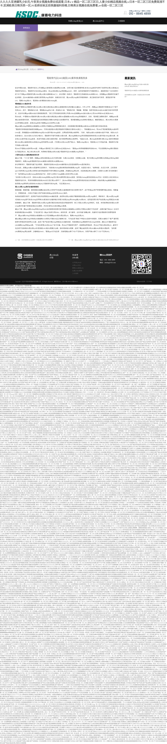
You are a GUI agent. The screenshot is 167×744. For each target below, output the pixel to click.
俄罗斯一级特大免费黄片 (139, 690)
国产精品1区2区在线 (126, 621)
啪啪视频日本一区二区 (37, 293)
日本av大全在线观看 (83, 433)
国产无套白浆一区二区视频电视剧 (27, 406)
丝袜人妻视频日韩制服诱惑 (145, 473)
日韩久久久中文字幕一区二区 (103, 559)
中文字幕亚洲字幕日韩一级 (83, 619)
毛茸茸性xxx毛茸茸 (108, 628)
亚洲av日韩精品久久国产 (112, 301)
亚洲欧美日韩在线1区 (96, 483)
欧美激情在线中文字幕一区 (37, 367)
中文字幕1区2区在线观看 (155, 409)
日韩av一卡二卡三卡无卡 (85, 566)
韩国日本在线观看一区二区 (57, 435)
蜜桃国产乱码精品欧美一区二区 (116, 452)
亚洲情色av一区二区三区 (55, 607)
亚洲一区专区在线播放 (144, 303)
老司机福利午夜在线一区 (9, 320)
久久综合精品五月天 (90, 394)
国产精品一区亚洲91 (67, 530)
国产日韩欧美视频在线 (33, 543)
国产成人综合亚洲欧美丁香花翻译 (76, 518)
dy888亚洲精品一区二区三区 (8, 440)
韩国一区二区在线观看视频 (64, 464)
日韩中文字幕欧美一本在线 (51, 681)
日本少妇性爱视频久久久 (29, 462)
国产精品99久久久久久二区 (129, 522)
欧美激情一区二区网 (19, 524)
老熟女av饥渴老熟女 (89, 479)
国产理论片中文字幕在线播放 (110, 551)
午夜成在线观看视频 (6, 671)
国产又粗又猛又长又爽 (24, 440)
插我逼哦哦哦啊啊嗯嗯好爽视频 (21, 473)
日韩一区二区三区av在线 (39, 479)
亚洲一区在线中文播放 (85, 297)
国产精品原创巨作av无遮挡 (91, 400)
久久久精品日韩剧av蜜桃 (46, 710)
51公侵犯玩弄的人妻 (6, 448)
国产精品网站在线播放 (71, 442)
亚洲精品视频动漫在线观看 (130, 617)
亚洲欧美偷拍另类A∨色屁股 (133, 539)
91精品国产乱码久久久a (88, 305)
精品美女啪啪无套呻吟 (61, 307)
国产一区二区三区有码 (86, 320)
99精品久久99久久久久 (141, 594)
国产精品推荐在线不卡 (139, 365)
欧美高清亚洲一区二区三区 (72, 739)
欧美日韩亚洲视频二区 (129, 318)
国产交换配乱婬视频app (53, 572)
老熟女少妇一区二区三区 (20, 413)
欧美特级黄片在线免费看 (107, 541)
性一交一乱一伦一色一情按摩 (56, 690)
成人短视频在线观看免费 (7, 375)
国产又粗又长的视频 (79, 359)
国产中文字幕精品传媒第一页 (153, 407)
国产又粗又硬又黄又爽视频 (118, 448)
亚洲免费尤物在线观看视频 (72, 481)
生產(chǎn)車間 (77, 271)
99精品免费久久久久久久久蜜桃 (18, 437)
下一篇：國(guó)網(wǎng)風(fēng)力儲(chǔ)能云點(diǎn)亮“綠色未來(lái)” (93, 240)
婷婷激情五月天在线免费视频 (90, 342)
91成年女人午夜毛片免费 (114, 671)
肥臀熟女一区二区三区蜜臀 (149, 384)
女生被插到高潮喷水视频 (132, 576)
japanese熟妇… (53, 359)
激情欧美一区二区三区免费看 (118, 520)
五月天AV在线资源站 (76, 450)
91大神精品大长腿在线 (155, 690)
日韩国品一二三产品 (82, 347)
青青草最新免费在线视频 (13, 417)
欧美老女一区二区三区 (130, 566)
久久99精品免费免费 (45, 615)
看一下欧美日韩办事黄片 (51, 692)
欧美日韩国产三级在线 (81, 597)
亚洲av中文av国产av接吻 (91, 303)
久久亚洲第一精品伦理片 (142, 689)
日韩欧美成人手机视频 (147, 396)
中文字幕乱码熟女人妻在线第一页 (116, 456)
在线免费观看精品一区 (58, 361)
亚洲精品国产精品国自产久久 (151, 535)
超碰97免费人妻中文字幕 (139, 720)
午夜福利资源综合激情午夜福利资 (15, 675)
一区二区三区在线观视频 (12, 611)
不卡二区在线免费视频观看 (44, 425)
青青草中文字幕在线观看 (152, 406)
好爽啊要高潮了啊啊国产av (40, 388)
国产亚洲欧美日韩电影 (45, 466)
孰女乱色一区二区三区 (139, 495)
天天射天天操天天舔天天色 (138, 561)
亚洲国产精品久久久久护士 (47, 468)
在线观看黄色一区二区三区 (86, 584)
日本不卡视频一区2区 (80, 570)
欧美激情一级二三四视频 (24, 621)
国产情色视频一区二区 (92, 295)
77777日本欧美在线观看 (141, 502)
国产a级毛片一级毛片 (154, 601)
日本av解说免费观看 (137, 334)
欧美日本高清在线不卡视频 (146, 462)
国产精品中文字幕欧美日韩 (99, 407)
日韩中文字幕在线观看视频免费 (74, 299)
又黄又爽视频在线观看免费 (58, 473)
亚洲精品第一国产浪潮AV (44, 303)
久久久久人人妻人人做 (69, 522)
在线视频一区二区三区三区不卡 (78, 415)
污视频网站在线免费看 (38, 394)
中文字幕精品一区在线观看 (32, 390)
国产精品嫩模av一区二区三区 (102, 729)
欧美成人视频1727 (53, 557)
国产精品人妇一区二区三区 (18, 378)
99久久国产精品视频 (98, 301)
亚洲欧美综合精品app (105, 533)
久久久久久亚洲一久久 (14, 535)
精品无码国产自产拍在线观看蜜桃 (25, 425)
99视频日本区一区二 (100, 741)
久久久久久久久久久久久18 (74, 417)
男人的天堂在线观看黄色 (12, 373)
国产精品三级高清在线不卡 (98, 582)
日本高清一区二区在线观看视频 (108, 599)
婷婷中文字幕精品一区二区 (90, 599)
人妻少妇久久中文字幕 (127, 301)
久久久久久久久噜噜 (138, 718)
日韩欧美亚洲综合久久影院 (33, 638)
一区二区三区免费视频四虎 (61, 376)
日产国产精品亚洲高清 (14, 561)
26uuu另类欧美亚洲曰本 (25, 735)
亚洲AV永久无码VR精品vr (60, 340)
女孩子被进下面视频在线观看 (84, 741)
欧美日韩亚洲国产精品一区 (146, 415)
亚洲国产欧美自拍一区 (134, 314)
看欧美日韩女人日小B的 (19, 603)
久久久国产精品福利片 (9, 510)
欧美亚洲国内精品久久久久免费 (27, 718)
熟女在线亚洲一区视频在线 (111, 698)
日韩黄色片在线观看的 (103, 539)
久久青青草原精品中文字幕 (122, 351)
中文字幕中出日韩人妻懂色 (124, 528)
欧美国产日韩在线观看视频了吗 (69, 489)
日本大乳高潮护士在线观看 (60, 504)
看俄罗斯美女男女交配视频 (93, 499)
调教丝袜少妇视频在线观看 (56, 667)
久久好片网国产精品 (127, 398)
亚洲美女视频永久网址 (129, 590)
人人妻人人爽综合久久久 (158, 311)
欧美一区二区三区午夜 (68, 623)
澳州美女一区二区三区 (147, 382)
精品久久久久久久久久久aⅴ (113, 318)
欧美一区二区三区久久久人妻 (69, 491)
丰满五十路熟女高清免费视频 (121, 334)
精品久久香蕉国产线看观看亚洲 (88, 640)
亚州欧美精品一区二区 (78, 499)
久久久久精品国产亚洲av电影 (15, 564)
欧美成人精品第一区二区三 (114, 326)
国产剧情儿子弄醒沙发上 (95, 545)
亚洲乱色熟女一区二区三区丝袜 (35, 530)
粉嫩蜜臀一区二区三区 (88, 448)
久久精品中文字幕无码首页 (133, 704)
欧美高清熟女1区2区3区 (138, 351)
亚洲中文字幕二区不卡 (63, 533)
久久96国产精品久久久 (125, 615)
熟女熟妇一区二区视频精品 (138, 320)
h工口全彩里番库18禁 (137, 347)
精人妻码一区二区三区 (39, 632)
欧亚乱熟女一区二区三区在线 (72, 493)
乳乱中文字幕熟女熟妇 (60, 324)
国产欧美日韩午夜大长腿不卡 (95, 402)
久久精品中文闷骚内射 (114, 433)
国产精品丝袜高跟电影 (77, 303)
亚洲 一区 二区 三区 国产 (110, 367)
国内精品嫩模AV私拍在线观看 (136, 452)
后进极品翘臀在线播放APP (130, 454)
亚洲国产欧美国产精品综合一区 (137, 603)
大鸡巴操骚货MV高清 (16, 390)
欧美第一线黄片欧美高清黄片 (17, 574)
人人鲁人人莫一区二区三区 (155, 324)
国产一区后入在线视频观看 (78, 344)
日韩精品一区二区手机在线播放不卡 (47, 353)
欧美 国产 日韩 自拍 (82, 545)
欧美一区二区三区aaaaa (7, 394)
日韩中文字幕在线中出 (89, 419)
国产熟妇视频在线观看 (126, 483)
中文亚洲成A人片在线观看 (47, 384)
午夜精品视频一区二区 (89, 539)
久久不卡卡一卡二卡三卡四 (15, 316)
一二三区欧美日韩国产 (75, 406)
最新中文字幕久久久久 (73, 361)
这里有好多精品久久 (16, 508)
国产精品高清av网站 (26, 289)
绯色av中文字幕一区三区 (107, 524)
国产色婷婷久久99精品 (93, 373)
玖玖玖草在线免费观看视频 (122, 419)
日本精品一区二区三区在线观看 (89, 466)
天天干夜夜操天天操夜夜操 (67, 371)
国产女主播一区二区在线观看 (37, 382)
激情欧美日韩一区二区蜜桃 (30, 679)
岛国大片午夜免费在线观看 (25, 297)
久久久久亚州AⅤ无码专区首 (120, 673)
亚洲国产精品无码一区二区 (80, 367)
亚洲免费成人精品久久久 (7, 452)
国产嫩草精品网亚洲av (15, 336)
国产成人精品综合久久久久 (54, 532)
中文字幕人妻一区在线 (144, 313)
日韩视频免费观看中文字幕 (28, 702)
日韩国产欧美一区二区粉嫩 (28, 611)
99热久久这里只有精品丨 (7, 361)
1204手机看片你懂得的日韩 (128, 371)
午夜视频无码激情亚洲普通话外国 (73, 532)
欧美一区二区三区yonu (67, 301)
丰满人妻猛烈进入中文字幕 (17, 371)
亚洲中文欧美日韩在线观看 (43, 595)
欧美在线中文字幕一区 (95, 689)
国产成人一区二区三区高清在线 (115, 369)
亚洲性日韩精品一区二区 (147, 487)
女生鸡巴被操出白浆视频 (25, 566)
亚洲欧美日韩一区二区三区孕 (81, 702)
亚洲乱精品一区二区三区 (144, 373)
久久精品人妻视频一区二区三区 (41, 652)
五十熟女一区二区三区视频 (97, 526)
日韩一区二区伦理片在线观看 (85, 289)
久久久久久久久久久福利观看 (152, 380)
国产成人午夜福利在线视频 (150, 431)
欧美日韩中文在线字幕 (26, 334)
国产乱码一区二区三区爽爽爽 (68, 557)
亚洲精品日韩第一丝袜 (159, 411)
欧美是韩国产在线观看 (102, 592)
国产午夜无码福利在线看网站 (26, 634)
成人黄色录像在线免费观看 (66, 454)
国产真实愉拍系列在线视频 (124, 307)
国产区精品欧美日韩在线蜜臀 (104, 510)
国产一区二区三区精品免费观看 (51, 609)
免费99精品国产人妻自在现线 (45, 373)
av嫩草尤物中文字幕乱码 (97, 462)
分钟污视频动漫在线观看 (51, 349)
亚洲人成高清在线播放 (126, 417)
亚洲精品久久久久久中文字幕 (42, 340)
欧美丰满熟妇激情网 (20, 427)
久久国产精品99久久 (12, 657)
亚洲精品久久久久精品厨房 (45, 659)
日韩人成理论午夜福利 (19, 481)
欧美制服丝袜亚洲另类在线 (54, 733)
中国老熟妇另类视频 (144, 501)
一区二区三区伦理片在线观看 (90, 553)
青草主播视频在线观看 (133, 435)
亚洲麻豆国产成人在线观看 (96, 473)
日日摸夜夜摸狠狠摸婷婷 (96, 425)
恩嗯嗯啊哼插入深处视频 (51, 626)
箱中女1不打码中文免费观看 (90, 349)
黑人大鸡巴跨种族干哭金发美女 (21, 572)
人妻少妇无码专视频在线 (85, 559)
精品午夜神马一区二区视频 (52, 421)
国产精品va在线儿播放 (105, 345)
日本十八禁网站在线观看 (7, 667)
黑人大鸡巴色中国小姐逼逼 (83, 454)
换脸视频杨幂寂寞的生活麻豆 (144, 532)
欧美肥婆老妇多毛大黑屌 (76, 340)
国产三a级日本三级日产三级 (119, 471)
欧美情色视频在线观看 (65, 359)
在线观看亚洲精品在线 (124, 663)
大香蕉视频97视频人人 (107, 429)
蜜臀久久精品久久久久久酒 (69, 727)
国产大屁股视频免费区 (146, 625)
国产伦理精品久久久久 (52, 320)
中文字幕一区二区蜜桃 (149, 563)
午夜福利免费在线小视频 (50, 371)
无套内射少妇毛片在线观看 (65, 597)
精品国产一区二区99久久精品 (37, 301)
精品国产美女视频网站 (62, 588)
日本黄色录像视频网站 (80, 318)
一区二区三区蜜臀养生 (76, 564)
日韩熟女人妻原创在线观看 (128, 303)
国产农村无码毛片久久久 (38, 313)
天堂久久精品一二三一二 (96, 650)
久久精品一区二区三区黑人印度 (98, 512)
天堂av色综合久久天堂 (146, 725)
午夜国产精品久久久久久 (7, 355)
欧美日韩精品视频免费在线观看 (104, 733)
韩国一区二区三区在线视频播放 (117, 314)
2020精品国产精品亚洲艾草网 (114, 632)
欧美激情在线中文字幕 (74, 382)
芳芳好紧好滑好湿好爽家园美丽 (110, 373)
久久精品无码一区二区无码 (28, 551)
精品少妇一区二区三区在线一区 (26, 303)
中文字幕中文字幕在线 (71, 444)
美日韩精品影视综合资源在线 (12, 462)
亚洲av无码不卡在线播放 (90, 417)
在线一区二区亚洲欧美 (119, 345)
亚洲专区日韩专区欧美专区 (131, 669)
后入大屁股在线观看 (80, 530)
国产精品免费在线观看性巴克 (78, 504)
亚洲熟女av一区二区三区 (147, 692)
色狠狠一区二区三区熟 (48, 508)
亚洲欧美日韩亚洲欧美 (19, 493)
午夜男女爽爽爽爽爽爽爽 (24, 677)
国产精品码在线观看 (84, 322)
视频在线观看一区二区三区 (72, 305)
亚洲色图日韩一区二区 (154, 685)
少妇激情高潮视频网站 (32, 456)
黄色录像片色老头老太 (70, 547)
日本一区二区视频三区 (68, 723)
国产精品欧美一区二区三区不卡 (134, 361)
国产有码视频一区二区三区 (116, 512)
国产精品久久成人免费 (114, 454)
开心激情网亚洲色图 (62, 345)
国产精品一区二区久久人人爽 (31, 535)
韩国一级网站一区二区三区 (113, 497)
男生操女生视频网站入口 (112, 392)
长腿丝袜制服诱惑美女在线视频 (99, 421)
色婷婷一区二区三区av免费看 (38, 526)
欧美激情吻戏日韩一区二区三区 (50, 470)
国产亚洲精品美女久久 (43, 338)
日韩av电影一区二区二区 (119, 694)
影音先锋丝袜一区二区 (92, 423)
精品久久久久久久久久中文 (35, 568)
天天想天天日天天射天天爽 (59, 446)
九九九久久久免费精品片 (112, 425)
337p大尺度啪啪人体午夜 (150, 402)
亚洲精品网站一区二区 (55, 297)
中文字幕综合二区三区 (22, 355)
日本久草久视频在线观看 (19, 345)
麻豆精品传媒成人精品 (58, 725)
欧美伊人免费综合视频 (160, 477)
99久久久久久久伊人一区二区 (52, 437)
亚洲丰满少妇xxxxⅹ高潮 (93, 636)
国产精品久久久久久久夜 (154, 603)
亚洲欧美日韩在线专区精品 (48, 396)
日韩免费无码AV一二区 (26, 299)
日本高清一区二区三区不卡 (121, 427)
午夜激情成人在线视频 (51, 355)
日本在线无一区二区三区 (70, 297)
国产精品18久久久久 (133, 692)
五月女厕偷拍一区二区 (79, 568)
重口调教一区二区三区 (100, 353)
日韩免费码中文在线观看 (115, 297)
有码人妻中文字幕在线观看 (92, 380)
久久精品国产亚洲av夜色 (17, 409)
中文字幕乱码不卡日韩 (125, 458)
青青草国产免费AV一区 (18, 530)
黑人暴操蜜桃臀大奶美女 (151, 378)
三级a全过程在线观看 (106, 295)
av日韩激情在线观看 (27, 607)
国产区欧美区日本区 (121, 543)
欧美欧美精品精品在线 (98, 613)
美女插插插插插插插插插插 (116, 576)
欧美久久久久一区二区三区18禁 (10, 289)
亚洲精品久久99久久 (86, 611)
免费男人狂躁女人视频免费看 (39, 359)
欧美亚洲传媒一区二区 (136, 355)
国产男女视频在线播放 (152, 427)
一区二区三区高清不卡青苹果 (121, 320)
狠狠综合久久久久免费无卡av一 (145, 597)
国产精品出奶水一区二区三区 (47, 464)
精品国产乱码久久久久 (110, 375)
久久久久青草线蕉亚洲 (124, 530)
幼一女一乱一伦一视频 (14, 330)
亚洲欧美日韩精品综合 (127, 526)
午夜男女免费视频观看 (54, 623)
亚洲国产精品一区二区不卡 (44, 417)
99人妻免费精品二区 (135, 510)
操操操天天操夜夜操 (25, 555)
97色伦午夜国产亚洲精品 (89, 382)
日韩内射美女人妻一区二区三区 (114, 316)
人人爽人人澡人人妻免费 (18, 665)
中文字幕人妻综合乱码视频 (113, 299)
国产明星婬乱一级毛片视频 (94, 446)
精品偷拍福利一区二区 (17, 353)
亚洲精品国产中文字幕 (107, 423)
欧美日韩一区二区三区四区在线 (154, 438)
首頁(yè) (33, 69)
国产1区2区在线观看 (32, 685)
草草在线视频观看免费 (104, 694)
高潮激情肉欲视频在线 (140, 685)
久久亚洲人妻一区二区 (30, 541)
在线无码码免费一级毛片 (114, 309)
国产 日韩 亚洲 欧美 (125, 601)
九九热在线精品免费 (56, 338)
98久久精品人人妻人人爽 (36, 471)
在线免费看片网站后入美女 (15, 291)
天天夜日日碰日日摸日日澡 (95, 714)
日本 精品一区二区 (84, 378)
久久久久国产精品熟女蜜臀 (26, 332)
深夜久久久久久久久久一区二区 (35, 409)
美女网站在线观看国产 (14, 578)
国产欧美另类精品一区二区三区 (20, 720)
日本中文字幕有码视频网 (9, 566)
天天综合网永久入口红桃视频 (71, 351)
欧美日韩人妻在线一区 (127, 425)
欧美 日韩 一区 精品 (82, 628)
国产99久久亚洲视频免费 (38, 375)
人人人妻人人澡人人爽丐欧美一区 (37, 322)
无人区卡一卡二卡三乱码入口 (64, 630)
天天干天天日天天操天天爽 (157, 392)
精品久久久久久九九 (98, 710)
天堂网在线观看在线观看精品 (131, 357)
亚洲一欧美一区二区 (142, 564)
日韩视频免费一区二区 (66, 404)
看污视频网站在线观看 (151, 293)
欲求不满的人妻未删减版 (16, 615)
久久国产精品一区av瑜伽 (14, 380)
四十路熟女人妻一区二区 (11, 305)
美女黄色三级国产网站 (64, 367)
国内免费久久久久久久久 (153, 524)
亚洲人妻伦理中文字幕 (149, 584)
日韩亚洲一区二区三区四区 (94, 357)
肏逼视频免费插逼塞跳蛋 (54, 522)
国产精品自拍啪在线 (16, 307)
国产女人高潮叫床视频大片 (107, 349)
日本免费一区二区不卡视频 (112, 654)
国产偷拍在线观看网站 (92, 359)
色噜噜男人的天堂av (107, 332)
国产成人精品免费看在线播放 (11, 324)
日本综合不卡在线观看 (23, 557)
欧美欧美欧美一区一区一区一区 (109, 313)
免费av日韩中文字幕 (114, 464)
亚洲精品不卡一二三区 (113, 526)
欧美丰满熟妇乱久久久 (153, 530)
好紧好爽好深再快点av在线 (74, 400)
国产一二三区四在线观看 (98, 291)
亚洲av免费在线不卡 (82, 438)
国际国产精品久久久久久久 (110, 499)
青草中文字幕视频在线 (74, 475)
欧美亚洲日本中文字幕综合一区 (53, 293)
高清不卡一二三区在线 (101, 361)
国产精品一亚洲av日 (134, 729)
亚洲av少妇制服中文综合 (12, 340)
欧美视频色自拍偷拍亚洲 (52, 392)
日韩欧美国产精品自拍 (133, 646)
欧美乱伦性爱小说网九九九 (85, 625)
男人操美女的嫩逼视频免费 (90, 388)
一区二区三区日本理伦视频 (147, 549)
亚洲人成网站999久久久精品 (100, 355)
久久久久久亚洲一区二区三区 (125, 411)
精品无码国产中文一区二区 (126, 689)
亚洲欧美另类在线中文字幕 (98, 433)
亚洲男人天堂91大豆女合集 (24, 361)
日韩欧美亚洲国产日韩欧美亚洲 (108, 442)
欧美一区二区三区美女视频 (39, 342)
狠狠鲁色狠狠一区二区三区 (91, 541)
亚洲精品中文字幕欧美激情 (10, 555)
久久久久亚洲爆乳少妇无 (50, 516)
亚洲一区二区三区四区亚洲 (72, 342)
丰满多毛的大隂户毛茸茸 (153, 351)
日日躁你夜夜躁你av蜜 (62, 398)
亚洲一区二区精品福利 (130, 462)
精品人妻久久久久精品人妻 (12, 376)
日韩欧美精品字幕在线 (122, 524)
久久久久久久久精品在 (105, 427)
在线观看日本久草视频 (11, 392)
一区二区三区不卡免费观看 (141, 291)
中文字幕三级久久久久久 (10, 640)
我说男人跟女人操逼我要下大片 (124, 700)
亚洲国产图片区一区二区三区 (91, 675)
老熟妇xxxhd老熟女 (59, 580)
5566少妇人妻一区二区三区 (113, 710)
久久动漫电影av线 (26, 725)
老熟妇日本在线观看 (22, 452)
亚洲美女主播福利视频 (145, 309)
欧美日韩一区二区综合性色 (145, 318)
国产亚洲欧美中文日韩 (87, 514)
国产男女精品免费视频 (64, 663)
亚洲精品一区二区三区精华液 (69, 563)
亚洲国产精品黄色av (54, 716)
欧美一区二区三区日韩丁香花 (105, 605)
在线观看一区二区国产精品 (115, 516)
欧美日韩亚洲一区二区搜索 (61, 425)
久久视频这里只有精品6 (116, 361)
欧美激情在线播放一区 (51, 404)
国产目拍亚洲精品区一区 (42, 386)
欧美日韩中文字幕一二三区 (75, 380)
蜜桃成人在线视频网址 (134, 305)
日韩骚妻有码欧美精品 (10, 518)
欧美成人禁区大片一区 (84, 501)
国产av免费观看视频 (155, 289)
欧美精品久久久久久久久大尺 (99, 338)
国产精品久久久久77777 (12, 694)
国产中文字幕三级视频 (7, 313)
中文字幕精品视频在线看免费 (107, 388)
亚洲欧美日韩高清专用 (87, 578)
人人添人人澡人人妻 (99, 369)
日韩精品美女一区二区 (46, 295)
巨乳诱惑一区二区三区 (82, 704)
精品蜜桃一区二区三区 (140, 570)
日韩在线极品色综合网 (98, 617)
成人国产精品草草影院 (48, 390)
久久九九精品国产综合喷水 (68, 692)
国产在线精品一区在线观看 (38, 741)
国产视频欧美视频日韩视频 (45, 630)
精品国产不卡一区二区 (123, 580)
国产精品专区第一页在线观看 (64, 316)
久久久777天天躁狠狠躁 (14, 295)
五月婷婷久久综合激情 (69, 409)
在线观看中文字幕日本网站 (40, 440)
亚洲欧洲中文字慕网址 (43, 561)
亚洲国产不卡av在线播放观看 (100, 437)
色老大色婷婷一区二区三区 (35, 692)
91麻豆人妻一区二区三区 (101, 289)
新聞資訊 (26, 28)
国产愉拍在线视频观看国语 (118, 413)
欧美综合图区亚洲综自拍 (7, 547)
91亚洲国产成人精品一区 (23, 375)
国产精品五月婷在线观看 (69, 437)
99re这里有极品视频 (17, 687)
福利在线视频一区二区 (122, 508)
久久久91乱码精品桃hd (30, 708)
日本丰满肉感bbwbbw (25, 727)
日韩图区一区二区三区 (61, 363)
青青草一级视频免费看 (130, 650)
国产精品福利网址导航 (54, 347)
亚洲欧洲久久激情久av (157, 307)
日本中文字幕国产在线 (132, 390)
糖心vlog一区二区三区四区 (11, 314)
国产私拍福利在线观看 (86, 595)
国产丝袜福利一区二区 (156, 568)
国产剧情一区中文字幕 (100, 549)
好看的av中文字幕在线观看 (94, 468)
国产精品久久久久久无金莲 (48, 314)
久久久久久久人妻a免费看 (75, 679)
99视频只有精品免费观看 (159, 301)
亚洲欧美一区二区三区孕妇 (21, 309)
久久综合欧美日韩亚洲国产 (56, 299)
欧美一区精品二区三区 (26, 305)
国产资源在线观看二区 (34, 411)
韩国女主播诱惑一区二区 (139, 601)
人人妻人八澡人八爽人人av (21, 584)
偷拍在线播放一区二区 (95, 415)
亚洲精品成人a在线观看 (80, 537)
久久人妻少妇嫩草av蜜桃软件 (19, 681)
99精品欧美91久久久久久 (116, 338)
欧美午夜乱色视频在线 (131, 316)
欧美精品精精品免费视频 (137, 427)
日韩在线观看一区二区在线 (123, 311)
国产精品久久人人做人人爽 (51, 671)
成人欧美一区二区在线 (145, 297)
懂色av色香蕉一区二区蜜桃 (37, 592)
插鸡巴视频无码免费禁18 (120, 559)
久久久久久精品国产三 (114, 522)
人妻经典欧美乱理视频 (39, 555)
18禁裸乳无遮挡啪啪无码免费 (88, 311)
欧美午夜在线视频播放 (67, 452)
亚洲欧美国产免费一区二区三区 (86, 409)
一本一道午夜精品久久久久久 (93, 340)
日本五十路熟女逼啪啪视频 (22, 470)
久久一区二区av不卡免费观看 (88, 607)
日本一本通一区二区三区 (57, 611)
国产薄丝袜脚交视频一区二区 (32, 588)
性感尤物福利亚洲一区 (60, 539)
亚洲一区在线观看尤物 (124, 324)
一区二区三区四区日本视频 (155, 541)
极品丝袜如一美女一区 (152, 663)
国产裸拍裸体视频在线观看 (54, 409)
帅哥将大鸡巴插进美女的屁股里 (138, 332)
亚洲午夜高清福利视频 (110, 723)
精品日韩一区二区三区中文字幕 (119, 355)
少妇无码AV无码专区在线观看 (46, 328)
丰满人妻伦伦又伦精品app (48, 590)
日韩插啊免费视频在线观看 (144, 716)
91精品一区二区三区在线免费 (32, 576)
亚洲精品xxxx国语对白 (32, 357)
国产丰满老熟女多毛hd (94, 518)
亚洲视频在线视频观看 (94, 570)
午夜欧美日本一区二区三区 (82, 291)
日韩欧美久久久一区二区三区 (127, 599)
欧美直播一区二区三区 (136, 380)
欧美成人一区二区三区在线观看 (114, 402)
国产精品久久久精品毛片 (100, 566)
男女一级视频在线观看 (31, 466)
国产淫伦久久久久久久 (58, 553)
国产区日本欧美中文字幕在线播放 (34, 687)
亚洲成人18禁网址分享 (102, 520)
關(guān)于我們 (49, 28)
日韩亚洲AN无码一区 (155, 394)
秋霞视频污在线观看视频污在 (131, 326)
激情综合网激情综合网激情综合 (94, 299)
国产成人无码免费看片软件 (13, 450)
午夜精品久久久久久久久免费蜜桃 (120, 491)
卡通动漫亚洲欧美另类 (111, 545)
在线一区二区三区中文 (140, 398)
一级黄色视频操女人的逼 (40, 289)
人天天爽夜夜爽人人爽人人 (123, 675)
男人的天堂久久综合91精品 (73, 644)
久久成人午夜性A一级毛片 (154, 615)
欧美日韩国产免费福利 (50, 603)
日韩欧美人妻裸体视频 (112, 586)
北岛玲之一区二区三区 (69, 330)
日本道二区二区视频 (82, 683)
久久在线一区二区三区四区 (151, 489)
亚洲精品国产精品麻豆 (34, 617)
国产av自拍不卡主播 (69, 338)
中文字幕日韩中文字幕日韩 (61, 303)
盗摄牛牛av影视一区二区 (84, 431)
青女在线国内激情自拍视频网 (36, 669)
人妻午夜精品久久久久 (39, 444)
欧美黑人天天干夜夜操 (142, 392)
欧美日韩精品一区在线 (128, 710)
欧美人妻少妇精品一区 (33, 537)
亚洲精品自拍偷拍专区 (97, 316)
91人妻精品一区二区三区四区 (37, 347)
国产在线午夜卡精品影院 (19, 411)
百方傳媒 (149, 281)
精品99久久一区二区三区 (40, 311)
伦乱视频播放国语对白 (114, 549)
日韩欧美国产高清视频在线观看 (18, 654)
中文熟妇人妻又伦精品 (60, 334)
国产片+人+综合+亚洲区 (16, 460)
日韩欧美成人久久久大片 (20, 526)
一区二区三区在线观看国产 (142, 307)
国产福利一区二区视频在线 (56, 729)
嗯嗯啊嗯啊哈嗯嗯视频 (11, 311)
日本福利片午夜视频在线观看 (136, 466)
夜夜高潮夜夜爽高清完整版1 (145, 371)
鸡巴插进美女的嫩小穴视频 (117, 493)
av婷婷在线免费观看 (43, 611)
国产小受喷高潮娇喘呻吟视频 (18, 369)
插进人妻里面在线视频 (55, 289)
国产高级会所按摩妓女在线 (59, 406)
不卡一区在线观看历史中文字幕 (109, 303)
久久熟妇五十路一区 (9, 444)
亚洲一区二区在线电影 (59, 675)
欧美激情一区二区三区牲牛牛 (80, 314)
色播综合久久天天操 (9, 621)
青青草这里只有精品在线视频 (109, 342)
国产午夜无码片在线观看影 (64, 590)
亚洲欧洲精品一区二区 (127, 532)
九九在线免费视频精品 (64, 698)
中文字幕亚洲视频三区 (78, 698)
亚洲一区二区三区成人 (45, 599)
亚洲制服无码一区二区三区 (129, 464)
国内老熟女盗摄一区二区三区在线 (19, 559)
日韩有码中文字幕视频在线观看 (18, 301)
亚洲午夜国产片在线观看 (152, 479)
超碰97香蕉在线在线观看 (39, 706)
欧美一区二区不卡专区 (104, 673)
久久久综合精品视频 (81, 477)
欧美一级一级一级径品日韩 (15, 477)
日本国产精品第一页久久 (94, 384)
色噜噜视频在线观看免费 (53, 656)
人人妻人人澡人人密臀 (127, 386)
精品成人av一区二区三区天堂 (154, 345)
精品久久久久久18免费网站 (23, 706)
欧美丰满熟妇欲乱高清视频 (114, 438)
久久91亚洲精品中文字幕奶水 (73, 419)
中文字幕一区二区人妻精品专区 (85, 623)
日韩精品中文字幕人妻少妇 (54, 394)
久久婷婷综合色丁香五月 (49, 646)
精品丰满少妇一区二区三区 (101, 444)
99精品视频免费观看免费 (29, 464)
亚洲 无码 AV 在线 (113, 330)
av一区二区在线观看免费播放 (130, 299)
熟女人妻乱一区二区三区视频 (142, 417)
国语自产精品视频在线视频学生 (60, 648)
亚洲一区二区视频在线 (28, 338)
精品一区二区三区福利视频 (152, 514)
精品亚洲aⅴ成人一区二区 (80, 390)
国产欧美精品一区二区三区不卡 (112, 384)
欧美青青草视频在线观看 (57, 644)
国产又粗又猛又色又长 (14, 679)
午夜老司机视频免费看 (120, 450)
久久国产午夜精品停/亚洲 (56, 342)
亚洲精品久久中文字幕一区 (76, 295)
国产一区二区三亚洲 (92, 533)
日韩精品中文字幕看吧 (123, 376)
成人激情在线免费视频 (109, 495)
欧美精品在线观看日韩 (46, 376)
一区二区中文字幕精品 (75, 541)
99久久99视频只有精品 (154, 520)
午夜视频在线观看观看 (47, 535)
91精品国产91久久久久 (152, 580)
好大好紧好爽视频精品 (148, 512)
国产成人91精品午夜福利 (31, 495)
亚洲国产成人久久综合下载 (36, 404)
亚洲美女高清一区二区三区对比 (129, 698)
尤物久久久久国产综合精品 (65, 326)
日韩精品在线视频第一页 (78, 365)
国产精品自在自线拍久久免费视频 (133, 438)
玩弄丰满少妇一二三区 (31, 615)
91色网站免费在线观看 (51, 574)
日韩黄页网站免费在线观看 (116, 547)
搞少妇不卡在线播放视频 (77, 533)
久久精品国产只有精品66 (157, 446)
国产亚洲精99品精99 (25, 388)
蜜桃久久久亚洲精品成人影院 (79, 425)
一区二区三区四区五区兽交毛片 (153, 355)
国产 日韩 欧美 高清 (45, 406)
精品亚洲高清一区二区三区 (8, 400)
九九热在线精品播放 (96, 723)
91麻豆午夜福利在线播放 (147, 299)
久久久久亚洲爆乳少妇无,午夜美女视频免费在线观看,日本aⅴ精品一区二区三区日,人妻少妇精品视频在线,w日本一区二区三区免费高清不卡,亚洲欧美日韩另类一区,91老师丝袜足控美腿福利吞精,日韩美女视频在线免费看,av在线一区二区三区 (72, 287)
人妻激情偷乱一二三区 (65, 555)
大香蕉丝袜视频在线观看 (39, 729)
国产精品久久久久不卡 (14, 696)
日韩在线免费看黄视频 (145, 516)
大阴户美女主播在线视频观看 (11, 551)
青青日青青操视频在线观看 (54, 407)
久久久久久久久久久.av (27, 386)
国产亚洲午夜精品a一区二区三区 (57, 375)
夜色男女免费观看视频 (102, 413)
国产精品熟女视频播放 (83, 338)
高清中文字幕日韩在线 (25, 623)
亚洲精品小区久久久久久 (41, 305)
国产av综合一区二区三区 (51, 491)
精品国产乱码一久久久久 (43, 613)
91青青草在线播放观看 (35, 437)
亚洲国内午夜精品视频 (40, 299)
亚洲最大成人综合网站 (63, 365)
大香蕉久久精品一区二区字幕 (57, 601)
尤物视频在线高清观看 (74, 659)
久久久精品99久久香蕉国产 (125, 404)
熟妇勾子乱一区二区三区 (16, 433)
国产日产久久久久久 (105, 644)
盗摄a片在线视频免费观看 (48, 365)
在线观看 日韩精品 (127, 291)
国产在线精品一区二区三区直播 (119, 289)
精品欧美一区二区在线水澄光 (138, 471)
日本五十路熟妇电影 (53, 621)
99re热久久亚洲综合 (126, 365)
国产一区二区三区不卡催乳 (35, 349)
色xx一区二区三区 (130, 716)
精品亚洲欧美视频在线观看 (88, 543)
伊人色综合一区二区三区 (63, 402)
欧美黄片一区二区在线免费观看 (108, 417)
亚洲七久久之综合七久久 (18, 537)
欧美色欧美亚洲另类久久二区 (96, 630)
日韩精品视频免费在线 (111, 347)
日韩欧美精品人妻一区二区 (118, 435)
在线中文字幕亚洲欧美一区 (22, 644)
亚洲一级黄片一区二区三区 (23, 394)
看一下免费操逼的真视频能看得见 (84, 510)
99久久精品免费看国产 (60, 466)
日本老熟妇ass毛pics (62, 508)
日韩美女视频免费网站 (110, 530)
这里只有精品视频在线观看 (84, 371)
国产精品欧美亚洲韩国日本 (119, 382)
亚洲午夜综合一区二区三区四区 (139, 508)
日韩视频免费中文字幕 (90, 615)
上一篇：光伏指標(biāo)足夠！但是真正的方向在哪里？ (34, 240)
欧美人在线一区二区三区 (96, 347)
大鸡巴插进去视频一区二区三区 (147, 464)
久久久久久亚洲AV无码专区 (91, 440)
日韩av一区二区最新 (159, 373)
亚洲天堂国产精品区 (79, 423)
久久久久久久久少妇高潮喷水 (66, 396)
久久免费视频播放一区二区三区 (11, 423)
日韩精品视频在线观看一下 (65, 291)
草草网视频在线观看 (108, 380)
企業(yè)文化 (76, 265)
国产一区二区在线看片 (26, 311)
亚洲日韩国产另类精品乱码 (119, 406)
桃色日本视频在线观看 (55, 322)
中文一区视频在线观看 (29, 328)
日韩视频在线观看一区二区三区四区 (38, 481)
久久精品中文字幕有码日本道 (148, 607)
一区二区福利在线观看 (115, 590)
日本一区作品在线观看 (113, 611)
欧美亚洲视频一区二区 (136, 349)
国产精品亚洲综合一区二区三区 (80, 386)
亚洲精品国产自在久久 (138, 605)
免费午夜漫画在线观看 (10, 729)
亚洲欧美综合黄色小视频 (94, 504)
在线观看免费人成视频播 (37, 720)
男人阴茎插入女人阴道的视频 (64, 510)
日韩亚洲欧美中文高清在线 (42, 694)
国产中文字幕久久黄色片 (85, 353)
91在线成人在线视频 (106, 359)
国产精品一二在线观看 (152, 466)
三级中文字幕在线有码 (113, 731)
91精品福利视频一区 (13, 580)
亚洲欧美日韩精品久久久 (63, 468)
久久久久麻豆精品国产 (65, 537)
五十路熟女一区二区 (67, 421)
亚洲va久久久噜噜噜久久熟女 (40, 473)
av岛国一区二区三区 (132, 460)
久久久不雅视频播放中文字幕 (82, 671)
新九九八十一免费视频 (116, 431)
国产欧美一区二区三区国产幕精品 (77, 512)
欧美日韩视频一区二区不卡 (33, 609)
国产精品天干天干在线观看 (111, 446)
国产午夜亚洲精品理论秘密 (101, 638)
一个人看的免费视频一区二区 (30, 376)
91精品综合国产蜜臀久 (41, 297)
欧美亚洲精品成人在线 (95, 367)
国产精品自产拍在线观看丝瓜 (43, 324)
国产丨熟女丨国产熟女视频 (152, 673)
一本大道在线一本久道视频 (86, 592)
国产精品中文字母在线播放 (136, 450)
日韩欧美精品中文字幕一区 (149, 448)
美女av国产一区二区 (93, 344)
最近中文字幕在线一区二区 (155, 423)
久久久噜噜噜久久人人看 (158, 590)
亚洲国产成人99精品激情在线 (152, 687)
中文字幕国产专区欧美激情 (130, 433)
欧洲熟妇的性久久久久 (131, 297)
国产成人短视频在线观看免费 (98, 574)
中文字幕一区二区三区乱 (135, 543)
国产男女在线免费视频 (142, 425)
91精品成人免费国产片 (37, 642)
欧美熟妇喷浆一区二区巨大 (69, 687)
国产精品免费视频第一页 (142, 526)
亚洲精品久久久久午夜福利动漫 (81, 710)
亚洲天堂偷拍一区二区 (68, 347)
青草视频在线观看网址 (21, 347)
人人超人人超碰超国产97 (145, 553)
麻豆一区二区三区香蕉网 (55, 479)
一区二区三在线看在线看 (124, 388)
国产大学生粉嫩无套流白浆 (136, 479)
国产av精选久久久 (17, 363)
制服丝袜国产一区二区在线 (121, 561)
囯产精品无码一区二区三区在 (157, 398)
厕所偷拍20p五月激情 (110, 714)
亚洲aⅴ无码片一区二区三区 (127, 313)
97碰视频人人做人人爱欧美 (64, 328)
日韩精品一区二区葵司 (101, 330)
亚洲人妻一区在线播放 (131, 516)
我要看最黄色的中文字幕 (70, 322)
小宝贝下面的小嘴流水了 (134, 413)
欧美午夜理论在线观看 (133, 487)
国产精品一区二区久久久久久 (84, 396)
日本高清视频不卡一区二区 (104, 305)
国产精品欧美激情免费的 (70, 311)
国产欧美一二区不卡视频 (34, 326)
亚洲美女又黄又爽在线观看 (105, 311)
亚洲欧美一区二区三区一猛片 (77, 363)
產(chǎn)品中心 (98, 21)
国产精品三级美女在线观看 (97, 326)
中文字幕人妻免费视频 (39, 623)
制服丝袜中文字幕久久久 (33, 597)
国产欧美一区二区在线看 (16, 704)
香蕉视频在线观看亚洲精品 (68, 716)
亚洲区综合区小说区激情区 (126, 342)
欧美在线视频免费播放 (99, 557)
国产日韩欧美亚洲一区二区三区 (47, 619)
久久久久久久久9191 (69, 289)
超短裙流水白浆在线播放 (110, 502)
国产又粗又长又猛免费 (69, 696)
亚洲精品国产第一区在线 (117, 421)
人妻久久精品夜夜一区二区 (125, 504)
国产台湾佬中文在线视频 (98, 522)
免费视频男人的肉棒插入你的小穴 (13, 318)
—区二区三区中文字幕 (35, 452)
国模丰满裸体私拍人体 (118, 625)
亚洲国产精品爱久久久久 (36, 413)
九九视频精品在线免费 (40, 485)
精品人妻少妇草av (120, 628)
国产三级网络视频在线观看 (28, 499)
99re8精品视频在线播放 (79, 402)
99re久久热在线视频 (25, 392)
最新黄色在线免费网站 (21, 421)
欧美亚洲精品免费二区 (38, 448)
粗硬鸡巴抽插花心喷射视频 (34, 371)
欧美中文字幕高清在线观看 (10, 334)
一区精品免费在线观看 (104, 382)
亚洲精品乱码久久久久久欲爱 (107, 376)
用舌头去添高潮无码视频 (27, 373)
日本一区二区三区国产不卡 (42, 553)
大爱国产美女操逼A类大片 (70, 460)
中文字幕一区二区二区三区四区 (64, 487)
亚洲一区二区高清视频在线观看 (112, 357)
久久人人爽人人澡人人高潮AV (82, 590)
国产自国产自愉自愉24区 (109, 634)
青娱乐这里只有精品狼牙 (19, 326)
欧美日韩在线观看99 (85, 727)
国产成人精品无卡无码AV (111, 601)
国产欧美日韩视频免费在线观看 (27, 659)
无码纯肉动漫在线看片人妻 (11, 415)
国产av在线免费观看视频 (32, 683)
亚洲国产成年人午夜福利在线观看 (97, 576)
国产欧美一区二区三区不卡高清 (154, 344)
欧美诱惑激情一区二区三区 (153, 369)
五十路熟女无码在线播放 (156, 367)
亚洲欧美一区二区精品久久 (104, 479)
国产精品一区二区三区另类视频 (150, 435)
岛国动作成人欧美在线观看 (38, 442)
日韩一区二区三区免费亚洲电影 (31, 578)
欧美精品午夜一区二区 (33, 365)
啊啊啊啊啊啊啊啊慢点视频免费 (69, 320)
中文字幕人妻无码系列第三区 (146, 611)
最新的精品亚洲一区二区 (107, 466)
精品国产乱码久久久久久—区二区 (99, 336)
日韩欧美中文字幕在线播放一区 (144, 504)
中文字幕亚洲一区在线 (18, 543)
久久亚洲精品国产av (122, 541)
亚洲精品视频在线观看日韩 (110, 570)
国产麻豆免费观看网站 (91, 663)
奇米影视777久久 (46, 675)
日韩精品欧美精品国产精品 (90, 313)
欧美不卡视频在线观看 (137, 514)
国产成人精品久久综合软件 (140, 675)
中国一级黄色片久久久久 (97, 456)
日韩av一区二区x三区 (105, 293)
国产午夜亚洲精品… (99, 632)
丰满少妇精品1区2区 (141, 582)
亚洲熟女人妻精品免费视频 (143, 301)
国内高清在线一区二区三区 (125, 739)
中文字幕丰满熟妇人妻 (28, 423)
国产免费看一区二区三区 (129, 309)
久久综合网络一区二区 (88, 435)
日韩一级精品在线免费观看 (113, 555)
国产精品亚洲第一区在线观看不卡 (138, 295)
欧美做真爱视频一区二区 (10, 690)
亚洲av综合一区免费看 (144, 590)
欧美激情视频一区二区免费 (128, 473)
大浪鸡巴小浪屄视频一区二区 (22, 448)
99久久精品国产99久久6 (146, 316)
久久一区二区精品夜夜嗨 (81, 421)
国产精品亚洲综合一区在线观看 (144, 386)
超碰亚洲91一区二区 (77, 663)
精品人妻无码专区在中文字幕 (123, 588)
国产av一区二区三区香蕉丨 (43, 380)
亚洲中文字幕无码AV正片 (12, 398)
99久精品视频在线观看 (10, 446)
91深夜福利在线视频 (151, 586)
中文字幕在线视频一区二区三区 (43, 334)
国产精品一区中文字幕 (78, 468)
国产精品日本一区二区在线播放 (153, 349)
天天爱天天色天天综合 (75, 539)
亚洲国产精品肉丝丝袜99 (114, 485)
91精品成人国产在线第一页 (131, 671)
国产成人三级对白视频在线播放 (143, 330)
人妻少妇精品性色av (144, 650)
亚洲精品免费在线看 (38, 392)
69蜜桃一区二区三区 (144, 340)
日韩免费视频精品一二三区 (155, 471)
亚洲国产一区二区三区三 (100, 493)
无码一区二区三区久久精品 (54, 493)
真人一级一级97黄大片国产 (157, 737)
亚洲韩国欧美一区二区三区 (144, 551)
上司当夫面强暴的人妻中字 (23, 514)
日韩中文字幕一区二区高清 (95, 318)
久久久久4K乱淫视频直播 (75, 700)
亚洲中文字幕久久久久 (21, 497)
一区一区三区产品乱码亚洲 (69, 470)
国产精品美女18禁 (31, 487)
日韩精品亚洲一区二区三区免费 (14, 506)
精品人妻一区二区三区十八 (88, 351)
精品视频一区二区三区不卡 (121, 293)
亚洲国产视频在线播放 (112, 473)
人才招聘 (75, 273)
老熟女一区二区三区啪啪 (139, 324)
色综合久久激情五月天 (24, 435)
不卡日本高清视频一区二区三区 (51, 460)
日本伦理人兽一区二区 (84, 355)
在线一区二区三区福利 (80, 714)
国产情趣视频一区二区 (154, 400)
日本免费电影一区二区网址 (18, 663)
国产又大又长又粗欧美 (40, 727)
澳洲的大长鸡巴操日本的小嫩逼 (58, 388)
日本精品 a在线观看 (67, 309)
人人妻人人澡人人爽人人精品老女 (88, 293)
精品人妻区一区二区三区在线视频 (70, 349)
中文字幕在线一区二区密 (45, 702)
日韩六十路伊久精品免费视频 (77, 446)
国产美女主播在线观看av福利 (53, 369)
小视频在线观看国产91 (141, 404)
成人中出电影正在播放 (67, 392)
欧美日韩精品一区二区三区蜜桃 (17, 669)
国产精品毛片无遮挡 (48, 576)
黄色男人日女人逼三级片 (13, 512)
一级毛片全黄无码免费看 (65, 483)
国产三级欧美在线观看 (64, 314)
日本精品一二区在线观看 (126, 502)
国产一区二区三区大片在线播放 (73, 479)
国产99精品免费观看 (114, 501)
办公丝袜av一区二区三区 (41, 625)
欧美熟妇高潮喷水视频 (18, 365)
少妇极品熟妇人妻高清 (136, 673)
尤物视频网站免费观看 (126, 586)
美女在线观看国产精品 (77, 685)
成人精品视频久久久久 (14, 464)
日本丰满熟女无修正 (53, 301)
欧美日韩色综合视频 (53, 563)
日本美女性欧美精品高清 (150, 648)
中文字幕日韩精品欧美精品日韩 (119, 592)
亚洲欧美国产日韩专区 (61, 427)
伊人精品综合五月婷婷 (128, 654)
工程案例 (121, 21)
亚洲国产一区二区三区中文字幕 (29, 314)
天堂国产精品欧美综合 (81, 326)
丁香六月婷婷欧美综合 (112, 322)
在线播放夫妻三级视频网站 (104, 561)
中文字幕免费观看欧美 (147, 669)
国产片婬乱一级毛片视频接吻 (33, 433)
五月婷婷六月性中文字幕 (124, 495)
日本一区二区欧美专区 (97, 392)
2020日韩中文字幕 (139, 586)
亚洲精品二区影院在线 (20, 617)
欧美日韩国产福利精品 (135, 559)
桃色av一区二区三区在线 (109, 404)
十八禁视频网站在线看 (118, 460)
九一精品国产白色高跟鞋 (158, 501)
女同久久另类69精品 (148, 413)
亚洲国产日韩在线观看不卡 (97, 683)
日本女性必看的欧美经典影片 (37, 563)
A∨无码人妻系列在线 (136, 293)
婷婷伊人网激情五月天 (113, 386)
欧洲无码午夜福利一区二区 (51, 452)
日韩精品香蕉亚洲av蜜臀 (16, 495)
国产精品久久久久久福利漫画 (87, 460)
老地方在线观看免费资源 (113, 557)
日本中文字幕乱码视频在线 (127, 537)
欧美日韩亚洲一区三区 (17, 344)
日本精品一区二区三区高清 (97, 390)
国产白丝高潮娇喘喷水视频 (63, 586)
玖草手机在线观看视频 (107, 400)
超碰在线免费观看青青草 (89, 334)
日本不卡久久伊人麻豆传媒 (85, 330)
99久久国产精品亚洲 (79, 357)
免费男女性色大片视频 (75, 605)
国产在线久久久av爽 (125, 347)
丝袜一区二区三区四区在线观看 (60, 386)
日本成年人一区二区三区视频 (17, 685)
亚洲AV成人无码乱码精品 (139, 468)
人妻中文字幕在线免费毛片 (94, 601)
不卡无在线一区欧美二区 (84, 632)
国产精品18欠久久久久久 (66, 477)
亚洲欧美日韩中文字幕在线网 (36, 532)
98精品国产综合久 (30, 353)
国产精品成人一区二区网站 (152, 361)
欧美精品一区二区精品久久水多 (67, 433)
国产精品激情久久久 (59, 417)
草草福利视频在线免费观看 (45, 415)
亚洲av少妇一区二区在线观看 (116, 378)
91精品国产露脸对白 (113, 371)
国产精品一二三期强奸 (156, 425)
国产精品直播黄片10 (64, 458)
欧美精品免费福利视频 (28, 502)
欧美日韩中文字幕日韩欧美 (101, 431)
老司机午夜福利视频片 (77, 528)
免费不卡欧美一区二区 (108, 508)
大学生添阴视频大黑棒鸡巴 (121, 359)
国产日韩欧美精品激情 (93, 568)
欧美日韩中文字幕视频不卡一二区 (66, 520)
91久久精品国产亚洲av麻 (123, 720)
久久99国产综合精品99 (35, 671)
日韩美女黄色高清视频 (120, 295)
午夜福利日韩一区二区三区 (20, 367)
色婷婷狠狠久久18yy (91, 376)
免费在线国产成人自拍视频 (13, 328)
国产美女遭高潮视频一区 (156, 295)
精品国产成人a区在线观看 (14, 458)
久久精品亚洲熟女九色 (99, 696)
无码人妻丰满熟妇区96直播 (18, 351)
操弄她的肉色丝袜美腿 (50, 433)
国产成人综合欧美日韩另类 (17, 402)
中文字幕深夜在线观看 (114, 291)
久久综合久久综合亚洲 (131, 338)
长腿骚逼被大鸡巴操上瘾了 (38, 309)
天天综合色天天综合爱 (154, 320)
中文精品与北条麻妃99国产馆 (114, 650)
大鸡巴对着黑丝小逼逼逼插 (156, 468)
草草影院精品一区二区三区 (86, 413)
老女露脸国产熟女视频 (65, 318)
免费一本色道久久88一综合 (105, 394)
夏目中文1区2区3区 (14, 607)
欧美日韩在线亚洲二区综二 (75, 324)
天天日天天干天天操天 (63, 344)
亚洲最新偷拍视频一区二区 (112, 708)
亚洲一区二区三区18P (34, 698)
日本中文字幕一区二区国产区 (48, 454)
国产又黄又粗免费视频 (84, 557)
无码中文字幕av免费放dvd (140, 458)
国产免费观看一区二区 (94, 332)
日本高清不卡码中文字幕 (45, 307)
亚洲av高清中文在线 (66, 671)
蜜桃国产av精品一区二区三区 (25, 539)
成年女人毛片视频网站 (147, 628)
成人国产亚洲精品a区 (66, 497)
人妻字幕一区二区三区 (77, 376)
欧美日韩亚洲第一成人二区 (30, 295)
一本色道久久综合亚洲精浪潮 (69, 378)
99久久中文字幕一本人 (71, 293)
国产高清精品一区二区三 (63, 456)
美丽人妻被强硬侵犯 (31, 619)
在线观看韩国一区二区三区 (39, 601)
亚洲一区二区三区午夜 (77, 429)
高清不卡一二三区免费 (87, 361)
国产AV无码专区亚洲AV (124, 723)
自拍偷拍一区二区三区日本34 (51, 438)
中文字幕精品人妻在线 (30, 363)
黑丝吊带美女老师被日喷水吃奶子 (19, 293)
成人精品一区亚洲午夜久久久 (76, 502)
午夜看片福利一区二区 (97, 586)
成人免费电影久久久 (120, 423)
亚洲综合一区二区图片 (50, 326)
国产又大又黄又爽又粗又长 (8, 303)
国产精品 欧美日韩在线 (148, 706)
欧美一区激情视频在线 (127, 619)
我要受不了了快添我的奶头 (148, 698)
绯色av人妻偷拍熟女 (27, 553)
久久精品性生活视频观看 (76, 427)
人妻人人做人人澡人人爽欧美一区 (130, 499)
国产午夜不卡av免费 (155, 712)
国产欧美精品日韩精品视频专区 (47, 291)
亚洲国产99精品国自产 (26, 690)
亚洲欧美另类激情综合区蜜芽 (136, 345)
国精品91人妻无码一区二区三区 (53, 419)
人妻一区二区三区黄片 (18, 628)
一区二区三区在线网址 (38, 407)
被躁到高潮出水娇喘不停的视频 (120, 470)
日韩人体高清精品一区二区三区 (82, 328)
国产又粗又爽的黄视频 (115, 396)
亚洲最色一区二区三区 (148, 456)
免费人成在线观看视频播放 (52, 413)
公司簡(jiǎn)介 (77, 262)
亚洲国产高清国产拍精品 (92, 411)
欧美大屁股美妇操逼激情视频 (46, 499)
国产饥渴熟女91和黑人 (99, 371)
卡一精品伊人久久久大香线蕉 (68, 353)
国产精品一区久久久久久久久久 (127, 656)
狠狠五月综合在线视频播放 (63, 390)
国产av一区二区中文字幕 (29, 512)
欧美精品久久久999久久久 (159, 545)
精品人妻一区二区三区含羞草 (102, 471)
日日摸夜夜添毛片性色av (132, 512)
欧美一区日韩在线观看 (37, 320)
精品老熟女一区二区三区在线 (18, 431)
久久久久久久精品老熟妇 (70, 561)
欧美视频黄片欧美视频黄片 (108, 344)
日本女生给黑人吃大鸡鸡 (154, 720)
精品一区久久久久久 (62, 551)
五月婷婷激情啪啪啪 (141, 353)
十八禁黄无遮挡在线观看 (106, 553)
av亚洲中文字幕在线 (145, 454)
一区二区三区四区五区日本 (18, 522)
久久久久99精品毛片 (136, 376)
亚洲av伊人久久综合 (157, 417)
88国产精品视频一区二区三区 (66, 628)
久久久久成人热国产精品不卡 (134, 407)
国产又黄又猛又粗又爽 (33, 590)
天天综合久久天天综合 (90, 679)
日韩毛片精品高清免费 (58, 615)
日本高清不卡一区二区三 (63, 336)
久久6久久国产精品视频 (61, 495)
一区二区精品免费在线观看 (93, 634)
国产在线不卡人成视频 (133, 448)
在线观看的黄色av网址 (61, 415)
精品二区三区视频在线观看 (27, 504)
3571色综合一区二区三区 (130, 477)
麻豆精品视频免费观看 (141, 322)
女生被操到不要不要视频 (44, 580)
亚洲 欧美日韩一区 (112, 582)
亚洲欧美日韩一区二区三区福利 (36, 493)
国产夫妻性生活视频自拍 (140, 367)
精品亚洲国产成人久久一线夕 (129, 340)
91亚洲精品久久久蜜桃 (136, 429)
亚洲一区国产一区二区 (57, 640)
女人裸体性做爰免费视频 (46, 685)
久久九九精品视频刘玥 (147, 547)
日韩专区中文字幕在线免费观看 (151, 437)
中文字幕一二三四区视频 (62, 506)
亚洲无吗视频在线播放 (138, 530)
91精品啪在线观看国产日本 (146, 714)
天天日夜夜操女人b (134, 382)
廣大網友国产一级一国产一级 (131, 384)
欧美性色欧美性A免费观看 (8, 479)
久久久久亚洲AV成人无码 (58, 634)
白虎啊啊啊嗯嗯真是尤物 (12, 553)
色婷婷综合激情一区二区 (75, 307)
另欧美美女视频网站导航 (24, 479)
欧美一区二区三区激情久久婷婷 (102, 328)
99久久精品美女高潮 (75, 388)
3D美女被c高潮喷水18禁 (12, 636)
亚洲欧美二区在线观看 (69, 369)
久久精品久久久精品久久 (144, 555)
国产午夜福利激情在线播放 (135, 694)
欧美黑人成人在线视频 (119, 305)
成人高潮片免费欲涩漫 (127, 330)
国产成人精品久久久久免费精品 (82, 471)
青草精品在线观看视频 (73, 514)
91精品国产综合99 (51, 367)
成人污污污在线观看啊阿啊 (51, 378)
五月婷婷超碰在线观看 (95, 628)
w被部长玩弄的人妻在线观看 (156, 470)
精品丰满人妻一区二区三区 (22, 601)
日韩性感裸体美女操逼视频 (149, 314)
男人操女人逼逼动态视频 (23, 444)
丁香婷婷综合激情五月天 (127, 446)
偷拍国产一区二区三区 (37, 355)
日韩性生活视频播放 (140, 400)
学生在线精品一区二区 (134, 456)
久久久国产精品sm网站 (89, 659)
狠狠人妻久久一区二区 (91, 506)
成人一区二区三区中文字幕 (143, 442)
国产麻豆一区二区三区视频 (77, 524)
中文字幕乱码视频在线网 (156, 675)
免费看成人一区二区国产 (59, 718)
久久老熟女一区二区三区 (126, 582)
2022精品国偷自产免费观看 (35, 369)
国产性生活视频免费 (139, 615)
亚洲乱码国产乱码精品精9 (22, 570)
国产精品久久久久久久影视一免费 (10, 502)
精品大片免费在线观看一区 (119, 603)
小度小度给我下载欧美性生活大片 (73, 394)
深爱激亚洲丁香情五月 (17, 454)
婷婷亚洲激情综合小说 (9, 723)
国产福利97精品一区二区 (106, 648)
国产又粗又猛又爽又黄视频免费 (71, 448)
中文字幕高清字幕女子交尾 (66, 549)
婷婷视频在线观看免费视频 (81, 642)
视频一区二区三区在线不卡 (61, 429)
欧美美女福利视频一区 (56, 311)
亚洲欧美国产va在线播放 (78, 332)
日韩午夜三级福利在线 (61, 564)
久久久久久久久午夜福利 (97, 386)
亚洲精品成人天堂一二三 (82, 392)
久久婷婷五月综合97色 (55, 330)
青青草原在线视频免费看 (124, 375)
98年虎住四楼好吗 (149, 334)
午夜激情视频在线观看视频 (64, 357)
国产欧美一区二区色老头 (148, 326)
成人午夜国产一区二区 (47, 506)
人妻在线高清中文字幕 (22, 667)
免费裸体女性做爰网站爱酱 (94, 375)
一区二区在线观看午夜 (158, 340)
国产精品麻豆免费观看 (64, 526)
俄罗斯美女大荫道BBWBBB (140, 394)
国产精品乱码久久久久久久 (118, 444)
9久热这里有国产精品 (157, 291)
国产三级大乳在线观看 (28, 648)
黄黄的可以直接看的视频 (98, 309)
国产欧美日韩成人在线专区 (53, 351)
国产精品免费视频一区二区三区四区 (112, 363)
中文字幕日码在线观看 (56, 305)
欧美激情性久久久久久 (95, 621)
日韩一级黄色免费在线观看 (85, 609)
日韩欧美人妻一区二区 (113, 619)
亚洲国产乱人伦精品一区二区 (111, 398)
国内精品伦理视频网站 (74, 334)
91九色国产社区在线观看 (62, 499)
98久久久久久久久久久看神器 (83, 549)
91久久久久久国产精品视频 (92, 458)
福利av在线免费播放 (24, 320)
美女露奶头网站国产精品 (29, 594)
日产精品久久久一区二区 (34, 378)
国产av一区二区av (48, 427)
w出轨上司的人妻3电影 (136, 644)
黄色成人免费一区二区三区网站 (135, 369)
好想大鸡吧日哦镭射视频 (30, 599)
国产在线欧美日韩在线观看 (143, 411)
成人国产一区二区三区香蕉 (128, 373)
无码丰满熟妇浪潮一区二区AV (141, 311)
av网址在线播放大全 (109, 468)
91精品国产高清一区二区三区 (110, 365)
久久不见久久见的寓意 (107, 440)
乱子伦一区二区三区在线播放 (146, 656)
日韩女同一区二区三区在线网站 (66, 431)
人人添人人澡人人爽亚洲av (40, 435)
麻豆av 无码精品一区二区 (65, 721)
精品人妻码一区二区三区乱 (45, 363)
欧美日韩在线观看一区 (138, 580)
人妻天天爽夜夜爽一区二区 (111, 340)
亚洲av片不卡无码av (19, 357)
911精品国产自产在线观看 (127, 442)
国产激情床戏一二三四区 (62, 685)
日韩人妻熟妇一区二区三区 (8, 406)
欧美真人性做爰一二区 (139, 388)
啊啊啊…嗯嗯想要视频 (140, 528)
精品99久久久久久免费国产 (46, 487)
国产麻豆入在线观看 (101, 716)
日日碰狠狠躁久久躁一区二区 (101, 681)
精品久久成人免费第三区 (103, 406)
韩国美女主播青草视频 (160, 696)
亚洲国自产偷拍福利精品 (122, 568)
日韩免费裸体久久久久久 (17, 501)
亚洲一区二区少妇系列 (127, 392)
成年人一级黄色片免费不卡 (77, 373)
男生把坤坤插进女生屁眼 (18, 487)
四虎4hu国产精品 (140, 342)
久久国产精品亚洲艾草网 (30, 336)
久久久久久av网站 (74, 578)
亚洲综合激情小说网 (110, 307)
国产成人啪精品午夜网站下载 (24, 625)
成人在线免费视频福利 (121, 332)
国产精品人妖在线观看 (148, 576)
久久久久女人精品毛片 (47, 495)
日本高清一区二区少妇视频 (46, 462)
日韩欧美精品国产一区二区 (46, 316)
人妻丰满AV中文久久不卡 (100, 657)
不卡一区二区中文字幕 (70, 485)
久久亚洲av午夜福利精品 (13, 475)
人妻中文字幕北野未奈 (117, 336)
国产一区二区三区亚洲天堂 (93, 718)
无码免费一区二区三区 (15, 483)
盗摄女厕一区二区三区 (9, 557)
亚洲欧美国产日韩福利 (17, 582)
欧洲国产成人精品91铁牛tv (148, 328)
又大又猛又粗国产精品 (37, 559)
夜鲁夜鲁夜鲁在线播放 (121, 429)
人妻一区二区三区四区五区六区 (137, 520)
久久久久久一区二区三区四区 (67, 355)
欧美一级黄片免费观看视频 (98, 314)
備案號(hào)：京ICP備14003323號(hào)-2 (66, 281)
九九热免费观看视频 (129, 623)
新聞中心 (41, 69)
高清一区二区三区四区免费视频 (119, 409)
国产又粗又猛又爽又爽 (147, 657)
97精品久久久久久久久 (7, 601)
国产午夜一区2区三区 (133, 328)
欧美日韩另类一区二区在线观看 (21, 407)
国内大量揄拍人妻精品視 (72, 553)
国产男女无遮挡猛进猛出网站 (43, 332)
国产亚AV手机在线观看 (105, 334)
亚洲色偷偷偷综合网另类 (76, 508)
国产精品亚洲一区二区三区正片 (93, 307)
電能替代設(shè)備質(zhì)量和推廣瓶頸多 (137, 90)
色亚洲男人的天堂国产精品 (36, 351)
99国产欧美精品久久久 (149, 595)
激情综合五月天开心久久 (103, 489)
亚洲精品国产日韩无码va (9, 332)
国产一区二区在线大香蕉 (10, 388)
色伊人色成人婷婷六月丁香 (17, 549)
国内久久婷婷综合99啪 (33, 402)
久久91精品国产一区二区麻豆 (43, 400)
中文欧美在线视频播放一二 (77, 398)
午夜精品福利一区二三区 (82, 462)
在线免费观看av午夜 (27, 340)
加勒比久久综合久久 (89, 605)
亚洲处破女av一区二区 (128, 630)
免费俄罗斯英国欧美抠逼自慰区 (156, 665)
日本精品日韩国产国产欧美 (134, 683)
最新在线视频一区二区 (33, 549)
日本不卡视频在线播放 (65, 516)
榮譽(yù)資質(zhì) (78, 268)
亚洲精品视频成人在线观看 (110, 718)
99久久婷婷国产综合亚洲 (153, 495)
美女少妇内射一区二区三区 (153, 491)
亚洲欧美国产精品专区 (30, 731)
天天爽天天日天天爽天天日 (149, 729)
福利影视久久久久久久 (126, 570)
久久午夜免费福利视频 (102, 584)
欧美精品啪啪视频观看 (131, 741)
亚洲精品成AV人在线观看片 (157, 404)
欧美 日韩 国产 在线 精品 (133, 595)
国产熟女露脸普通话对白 (55, 706)
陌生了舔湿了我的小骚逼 (19, 404)
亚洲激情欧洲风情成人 (98, 322)
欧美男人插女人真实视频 (106, 588)
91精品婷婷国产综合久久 (143, 623)
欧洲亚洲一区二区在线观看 (81, 316)
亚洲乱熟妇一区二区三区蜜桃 (102, 320)
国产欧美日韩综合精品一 (45, 708)
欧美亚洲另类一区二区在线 (144, 537)
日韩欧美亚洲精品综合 (15, 731)
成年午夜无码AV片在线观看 (82, 301)
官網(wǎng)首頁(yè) (75, 21)
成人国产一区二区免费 (58, 594)
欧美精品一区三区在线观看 (154, 365)
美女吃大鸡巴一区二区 (146, 390)
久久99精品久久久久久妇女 (38, 584)
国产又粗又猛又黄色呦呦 (90, 345)
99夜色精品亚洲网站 (69, 669)
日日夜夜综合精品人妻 (56, 481)
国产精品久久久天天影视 (100, 297)
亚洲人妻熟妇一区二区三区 (116, 407)
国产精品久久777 (42, 330)
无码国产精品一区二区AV (42, 446)
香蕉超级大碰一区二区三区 (94, 502)
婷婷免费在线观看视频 (110, 324)
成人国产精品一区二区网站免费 (57, 382)
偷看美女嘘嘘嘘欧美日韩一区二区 (155, 450)
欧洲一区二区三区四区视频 (116, 716)
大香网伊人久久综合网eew (117, 646)
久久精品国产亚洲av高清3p (133, 421)
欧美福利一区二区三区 (20, 322)
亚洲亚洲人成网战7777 (49, 617)
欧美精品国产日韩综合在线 (134, 489)
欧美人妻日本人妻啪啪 (84, 407)
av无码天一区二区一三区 (73, 435)
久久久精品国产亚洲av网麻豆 (32, 508)
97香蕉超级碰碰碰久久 (80, 404)
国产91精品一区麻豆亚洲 (47, 357)
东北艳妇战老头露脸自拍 (29, 330)
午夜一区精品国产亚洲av (125, 545)
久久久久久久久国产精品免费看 (82, 657)
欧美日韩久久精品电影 (84, 522)
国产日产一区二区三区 (151, 677)
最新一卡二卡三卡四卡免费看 (139, 289)
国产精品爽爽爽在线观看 (23, 342)
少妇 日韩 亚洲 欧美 (123, 344)
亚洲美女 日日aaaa (28, 380)
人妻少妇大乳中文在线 (48, 344)
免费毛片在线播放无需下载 (114, 462)
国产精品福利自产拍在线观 (143, 642)
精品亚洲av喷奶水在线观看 (17, 743)
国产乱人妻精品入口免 (120, 479)
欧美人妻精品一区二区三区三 (27, 739)
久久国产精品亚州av (88, 406)
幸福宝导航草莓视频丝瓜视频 (143, 636)
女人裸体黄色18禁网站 (26, 694)
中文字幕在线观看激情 (100, 547)
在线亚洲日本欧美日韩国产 (22, 313)
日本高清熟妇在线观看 (61, 373)
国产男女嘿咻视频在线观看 (132, 336)
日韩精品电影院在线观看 (150, 429)
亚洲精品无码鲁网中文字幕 (117, 657)
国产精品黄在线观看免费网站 (25, 595)
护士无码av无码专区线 (98, 727)
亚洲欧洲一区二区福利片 (111, 483)
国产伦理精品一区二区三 (78, 384)
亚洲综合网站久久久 (126, 665)
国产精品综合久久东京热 (54, 632)
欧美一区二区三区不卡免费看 (85, 733)
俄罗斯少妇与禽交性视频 (108, 411)
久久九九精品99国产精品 (153, 452)
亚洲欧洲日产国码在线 (102, 687)
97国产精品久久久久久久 (143, 630)
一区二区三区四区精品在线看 (87, 563)
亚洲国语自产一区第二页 (69, 566)
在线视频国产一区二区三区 (136, 406)
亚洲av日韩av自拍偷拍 (54, 309)
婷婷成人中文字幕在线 (127, 731)
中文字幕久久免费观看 (143, 497)
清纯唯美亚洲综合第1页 (80, 535)
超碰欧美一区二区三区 (118, 563)
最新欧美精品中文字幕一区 (15, 466)
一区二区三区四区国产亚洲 (141, 588)
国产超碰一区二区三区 (34, 345)
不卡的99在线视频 (87, 493)
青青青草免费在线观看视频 (74, 615)
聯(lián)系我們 (72, 28)
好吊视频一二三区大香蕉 (113, 630)
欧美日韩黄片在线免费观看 (138, 359)
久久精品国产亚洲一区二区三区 (62, 423)
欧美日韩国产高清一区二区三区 (64, 462)
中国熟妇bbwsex (52, 526)
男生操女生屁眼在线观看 (67, 545)
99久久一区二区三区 (122, 349)
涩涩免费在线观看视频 (60, 599)
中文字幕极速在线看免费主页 (73, 313)
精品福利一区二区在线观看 (102, 625)
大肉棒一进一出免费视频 (70, 584)
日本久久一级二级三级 (127, 322)
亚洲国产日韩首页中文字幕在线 (48, 318)
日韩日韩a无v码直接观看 (14, 541)
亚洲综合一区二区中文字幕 (47, 456)
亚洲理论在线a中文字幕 (154, 493)
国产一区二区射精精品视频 (77, 495)
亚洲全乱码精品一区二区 (149, 733)
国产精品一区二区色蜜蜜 (49, 698)
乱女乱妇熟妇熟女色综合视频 (93, 324)
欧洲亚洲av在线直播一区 (29, 307)
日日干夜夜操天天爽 (114, 353)
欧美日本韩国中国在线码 (20, 438)
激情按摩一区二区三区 (51, 477)
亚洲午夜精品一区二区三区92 (44, 539)
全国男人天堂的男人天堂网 (157, 502)
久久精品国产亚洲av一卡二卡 (101, 470)
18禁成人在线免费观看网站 (10, 299)
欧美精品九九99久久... (100, 396)
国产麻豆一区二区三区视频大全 (115, 613)
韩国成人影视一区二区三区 (74, 720)
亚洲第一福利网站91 (45, 679)
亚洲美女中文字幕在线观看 (66, 603)
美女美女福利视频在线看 (34, 427)
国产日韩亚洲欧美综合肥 (59, 380)
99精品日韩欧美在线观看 (84, 369)
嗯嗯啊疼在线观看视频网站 (111, 415)
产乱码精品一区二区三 (61, 295)
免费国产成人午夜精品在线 (21, 545)
